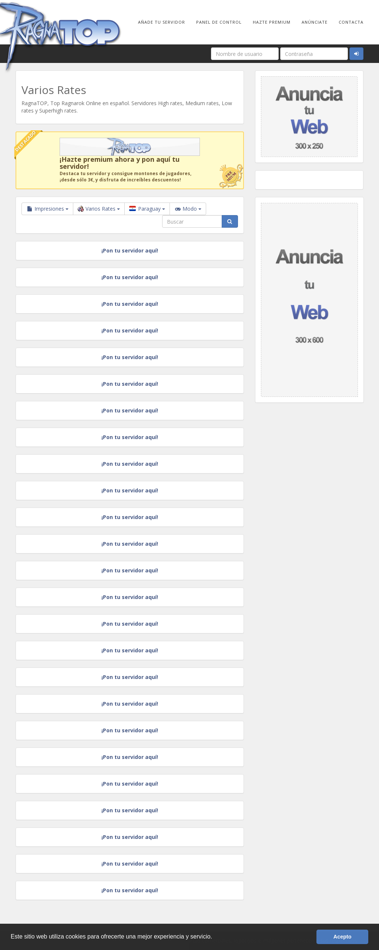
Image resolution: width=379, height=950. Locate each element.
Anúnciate (315, 22)
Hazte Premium (272, 22)
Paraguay (147, 208)
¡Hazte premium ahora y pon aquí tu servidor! (120, 163)
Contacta (351, 22)
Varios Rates (99, 208)
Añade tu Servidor (161, 22)
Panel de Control (219, 22)
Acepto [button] (342, 937)
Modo (187, 209)
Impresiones (47, 208)
